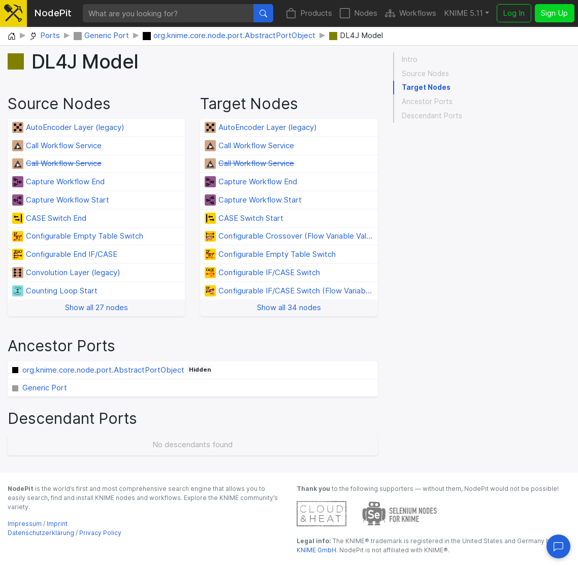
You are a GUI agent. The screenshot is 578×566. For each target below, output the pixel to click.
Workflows (410, 13)
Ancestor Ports (427, 101)
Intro (410, 59)
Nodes (358, 13)
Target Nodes (426, 87)
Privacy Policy (100, 533)
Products (309, 13)
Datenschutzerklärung (41, 533)
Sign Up (554, 13)
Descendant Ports (432, 116)
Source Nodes (425, 74)
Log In (514, 13)
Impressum (25, 523)
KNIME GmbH (316, 550)
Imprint (57, 523)
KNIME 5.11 (463, 13)
